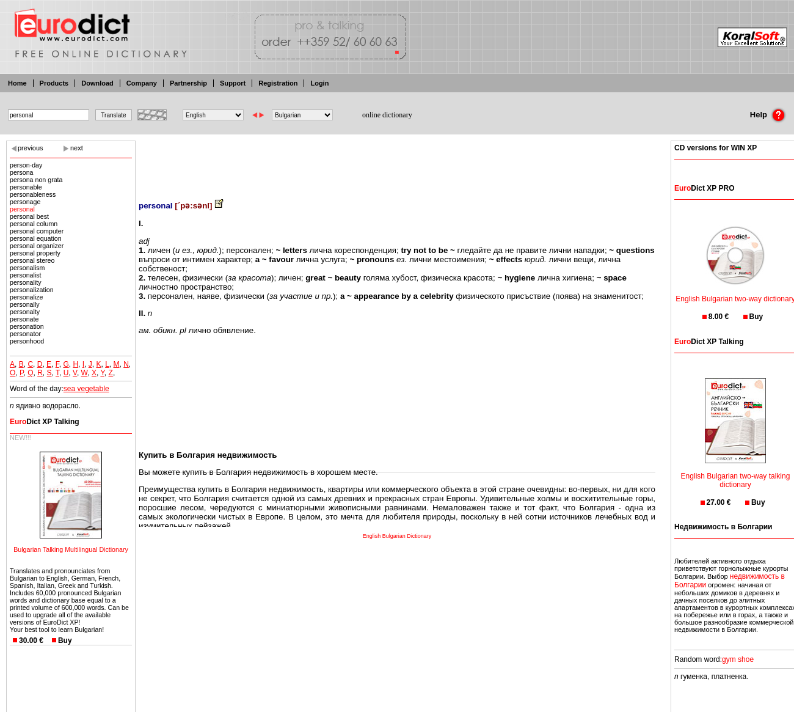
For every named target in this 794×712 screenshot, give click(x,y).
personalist (26, 275)
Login (319, 83)
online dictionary (387, 115)
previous (30, 148)
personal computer (37, 231)
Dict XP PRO (704, 188)
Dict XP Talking (44, 421)
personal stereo (32, 260)
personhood (27, 341)
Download (97, 83)
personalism (27, 267)
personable (26, 187)
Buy (65, 640)
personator (25, 333)
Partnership (188, 83)
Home (17, 83)
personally (25, 304)
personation (27, 326)
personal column (33, 223)
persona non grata (36, 179)
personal (22, 209)
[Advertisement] (397, 162)
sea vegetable (86, 388)
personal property (35, 253)
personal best (29, 216)
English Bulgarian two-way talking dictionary (735, 473)
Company (141, 83)
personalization (32, 289)
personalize (26, 297)
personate (24, 319)
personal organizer (37, 245)
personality (26, 282)
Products (54, 83)
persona (22, 172)
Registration (277, 83)
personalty (25, 311)
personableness (33, 194)
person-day (26, 165)
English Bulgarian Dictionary (397, 536)
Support (233, 83)
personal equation (36, 238)
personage (25, 201)
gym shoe (738, 659)
